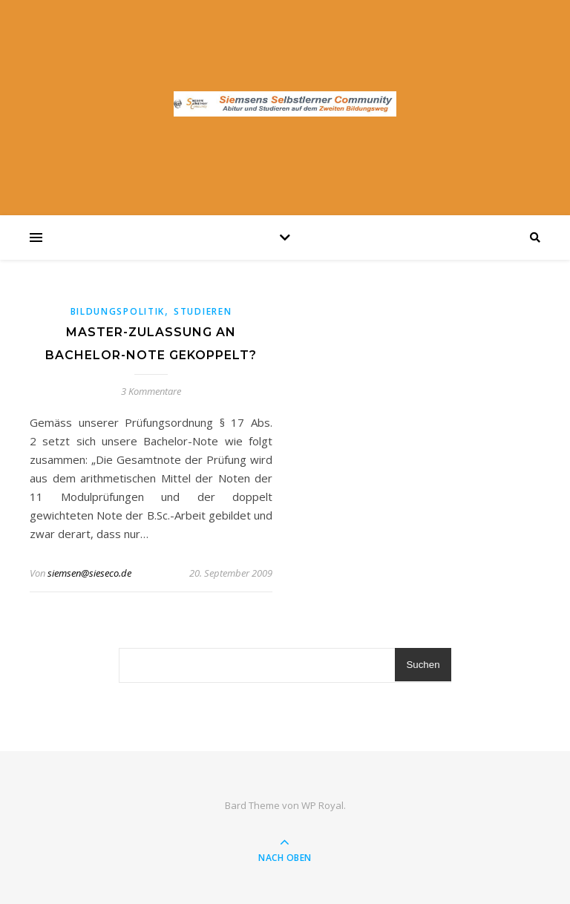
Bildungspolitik (118, 311)
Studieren (203, 311)
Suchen (422, 664)
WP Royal (322, 805)
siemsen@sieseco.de (89, 573)
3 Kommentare (151, 391)
